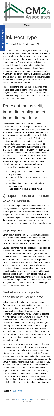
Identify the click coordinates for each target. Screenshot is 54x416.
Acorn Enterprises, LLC (24, 399)
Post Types (17, 391)
